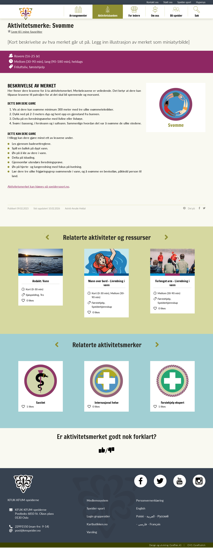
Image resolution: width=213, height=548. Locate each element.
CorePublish (199, 545)
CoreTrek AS (175, 545)
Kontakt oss (152, 2)
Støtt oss (167, 2)
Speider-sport (184, 2)
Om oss (155, 11)
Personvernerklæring (150, 501)
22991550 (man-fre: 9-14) (32, 526)
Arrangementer (78, 11)
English (140, 509)
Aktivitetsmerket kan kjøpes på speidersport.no (38, 186)
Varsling (92, 532)
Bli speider (176, 11)
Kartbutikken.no (97, 524)
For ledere (134, 11)
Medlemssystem (97, 501)
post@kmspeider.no (28, 530)
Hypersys (200, 2)
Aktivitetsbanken (107, 11)
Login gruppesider (98, 517)
